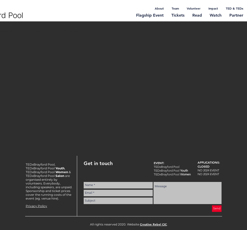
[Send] (217, 208)
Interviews (43, 31)
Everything (11, 31)
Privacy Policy (36, 206)
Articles (71, 31)
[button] (240, 32)
